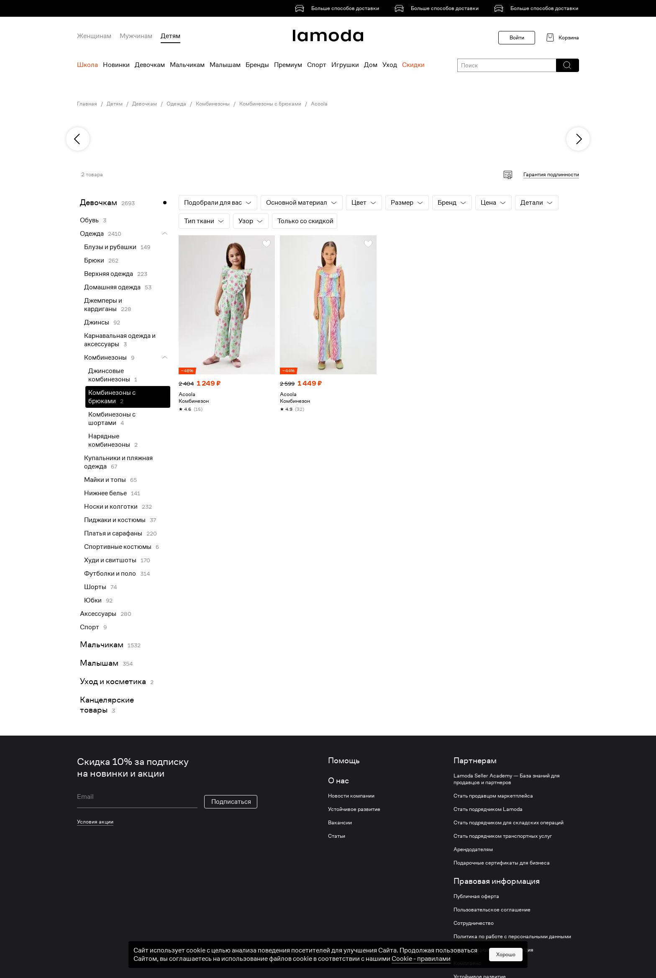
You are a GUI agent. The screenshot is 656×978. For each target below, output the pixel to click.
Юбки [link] (93, 600)
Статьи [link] (336, 836)
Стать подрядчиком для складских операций (509, 822)
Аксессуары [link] (98, 614)
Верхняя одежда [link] (108, 274)
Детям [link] (115, 103)
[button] (567, 65)
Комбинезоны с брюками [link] (270, 103)
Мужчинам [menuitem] (136, 36)
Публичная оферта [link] (476, 896)
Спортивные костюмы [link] (117, 547)
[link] (338, 8)
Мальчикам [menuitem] (187, 65)
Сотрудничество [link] (474, 923)
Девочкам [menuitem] (150, 65)
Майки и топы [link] (105, 480)
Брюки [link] (94, 260)
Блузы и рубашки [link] (110, 247)
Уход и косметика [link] (113, 681)
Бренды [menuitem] (257, 65)
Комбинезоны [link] (213, 103)
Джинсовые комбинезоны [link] (109, 375)
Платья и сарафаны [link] (113, 533)
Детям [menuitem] (170, 36)
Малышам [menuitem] (225, 65)
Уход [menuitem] (389, 65)
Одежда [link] (176, 103)
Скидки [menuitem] (413, 65)
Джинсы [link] (96, 322)
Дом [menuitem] (370, 65)
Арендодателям (473, 849)
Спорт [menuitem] (316, 65)
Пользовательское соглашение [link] (492, 909)
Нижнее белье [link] (105, 493)
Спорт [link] (89, 627)
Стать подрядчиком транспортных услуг (503, 836)
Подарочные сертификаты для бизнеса (502, 863)
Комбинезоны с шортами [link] (112, 418)
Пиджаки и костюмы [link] (115, 520)
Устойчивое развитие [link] (354, 809)
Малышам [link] (99, 663)
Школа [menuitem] (87, 65)
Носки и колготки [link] (111, 506)
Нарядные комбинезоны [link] (109, 440)
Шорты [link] (95, 587)
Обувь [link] (89, 220)
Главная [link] (87, 103)
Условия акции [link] (95, 821)
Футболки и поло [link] (110, 573)
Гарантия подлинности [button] (551, 174)
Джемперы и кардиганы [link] (103, 304)
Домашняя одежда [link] (112, 287)
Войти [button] (517, 37)
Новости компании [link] (351, 796)
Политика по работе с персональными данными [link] (512, 936)
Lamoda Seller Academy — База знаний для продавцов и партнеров (507, 779)
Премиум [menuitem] (288, 65)
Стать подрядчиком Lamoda (488, 809)
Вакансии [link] (340, 822)
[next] (578, 139)
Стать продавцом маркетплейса (493, 796)
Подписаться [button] (231, 802)
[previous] (78, 139)
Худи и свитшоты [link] (110, 560)
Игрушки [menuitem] (345, 65)
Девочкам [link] (144, 103)
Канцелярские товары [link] (107, 705)
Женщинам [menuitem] (94, 36)
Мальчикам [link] (101, 644)
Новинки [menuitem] (116, 65)
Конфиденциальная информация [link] (493, 950)
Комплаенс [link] (467, 963)
